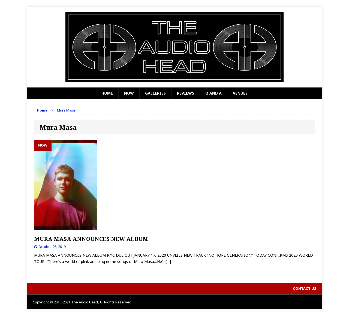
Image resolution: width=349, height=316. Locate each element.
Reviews (185, 93)
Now (129, 93)
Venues (240, 93)
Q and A (213, 93)
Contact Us (304, 288)
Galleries (155, 93)
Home (107, 93)
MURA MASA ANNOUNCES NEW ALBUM (91, 238)
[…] (168, 261)
